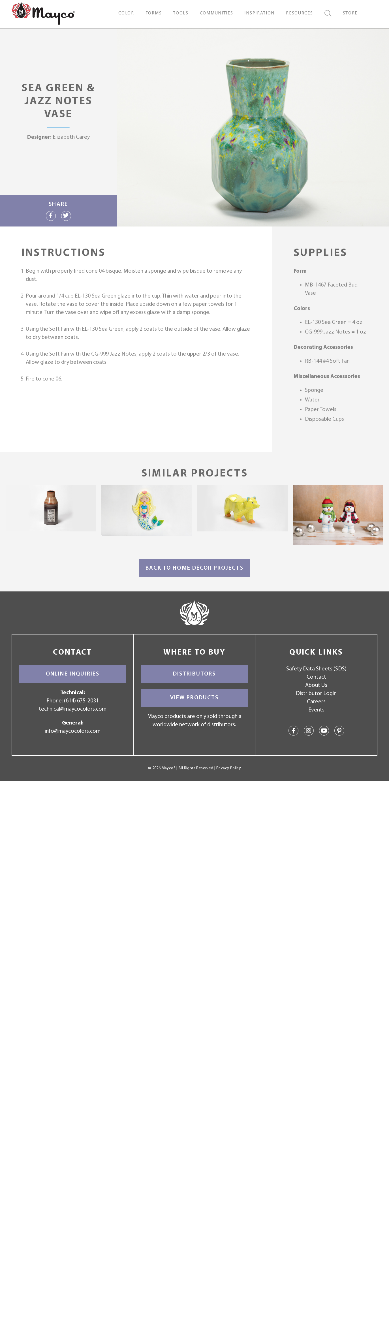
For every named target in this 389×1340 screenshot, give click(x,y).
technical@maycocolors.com (72, 709)
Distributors (194, 674)
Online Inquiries (72, 674)
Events (316, 710)
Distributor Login (316, 693)
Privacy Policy (228, 768)
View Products (194, 698)
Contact (316, 677)
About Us (316, 685)
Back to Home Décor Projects (194, 568)
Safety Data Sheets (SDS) (316, 669)
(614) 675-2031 (81, 701)
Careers (316, 702)
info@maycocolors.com (73, 731)
